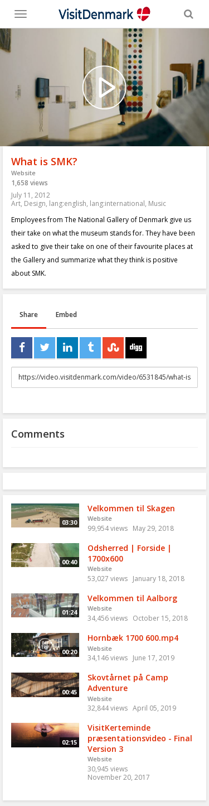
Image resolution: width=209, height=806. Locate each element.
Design (35, 203)
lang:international (117, 203)
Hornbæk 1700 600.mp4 (133, 637)
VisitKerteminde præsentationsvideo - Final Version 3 (140, 738)
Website (23, 173)
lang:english (67, 203)
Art (16, 203)
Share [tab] (29, 314)
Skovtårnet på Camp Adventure (128, 682)
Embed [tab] (66, 314)
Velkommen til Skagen (131, 508)
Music (157, 203)
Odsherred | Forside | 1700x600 (130, 553)
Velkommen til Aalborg (132, 598)
